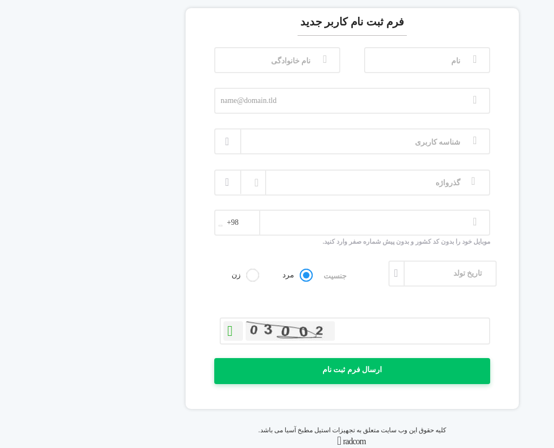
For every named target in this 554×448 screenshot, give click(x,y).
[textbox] (162, 222)
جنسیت (260, 276)
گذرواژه (372, 183)
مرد (213, 275)
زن (161, 275)
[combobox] (162, 225)
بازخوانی (158, 328)
